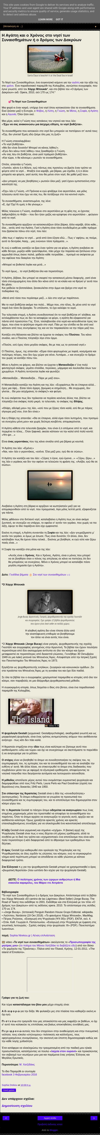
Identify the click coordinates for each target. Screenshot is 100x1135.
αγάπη (75, 82)
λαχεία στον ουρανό (63, 1051)
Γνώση (61, 110)
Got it (59, 19)
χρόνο (10, 85)
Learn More (45, 19)
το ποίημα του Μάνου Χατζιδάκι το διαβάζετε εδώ (48, 945)
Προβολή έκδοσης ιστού (50, 1124)
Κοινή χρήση (8, 1090)
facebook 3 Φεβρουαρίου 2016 (19, 1074)
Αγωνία (12, 114)
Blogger (54, 1130)
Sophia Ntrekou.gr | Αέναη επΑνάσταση (32, 935)
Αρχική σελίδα (50, 1118)
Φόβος (40, 110)
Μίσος (73, 110)
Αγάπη (94, 110)
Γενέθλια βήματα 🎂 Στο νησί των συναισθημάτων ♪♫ (39, 574)
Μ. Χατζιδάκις (27, 1064)
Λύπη (50, 110)
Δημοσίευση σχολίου (17, 1105)
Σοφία (83, 110)
